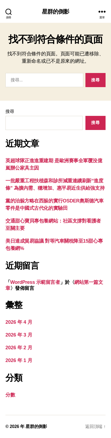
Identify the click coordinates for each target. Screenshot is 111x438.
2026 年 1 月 (18, 360)
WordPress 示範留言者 (35, 282)
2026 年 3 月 (18, 335)
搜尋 (9, 111)
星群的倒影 (55, 11)
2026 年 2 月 (18, 347)
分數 (10, 395)
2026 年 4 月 (18, 322)
